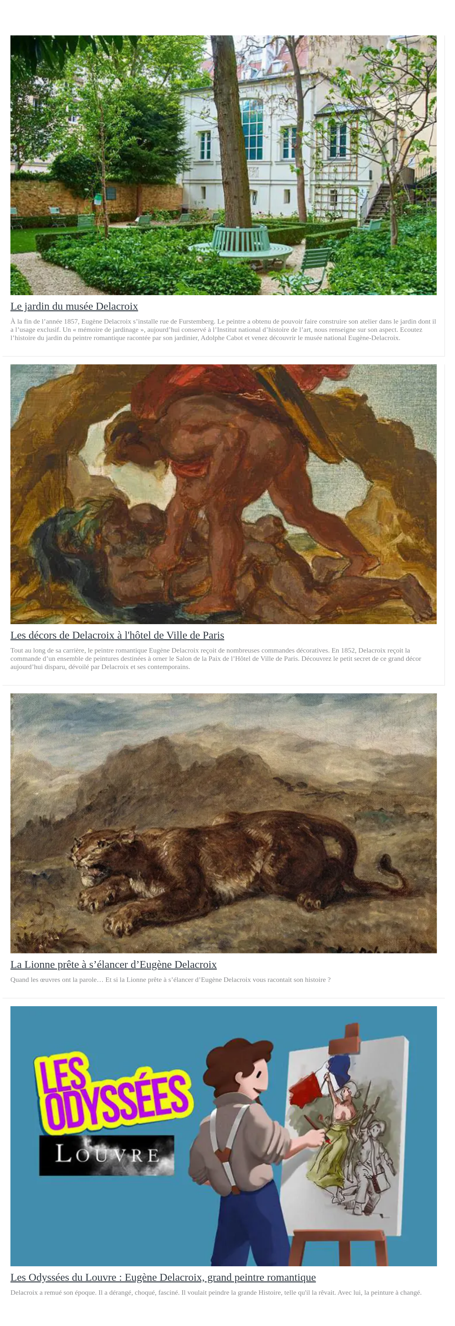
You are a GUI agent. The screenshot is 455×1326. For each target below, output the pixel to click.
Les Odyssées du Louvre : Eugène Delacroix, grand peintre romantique (163, 1277)
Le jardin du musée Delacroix (74, 306)
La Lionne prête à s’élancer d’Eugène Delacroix (113, 964)
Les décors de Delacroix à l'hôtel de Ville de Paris (117, 635)
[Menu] (15, 12)
